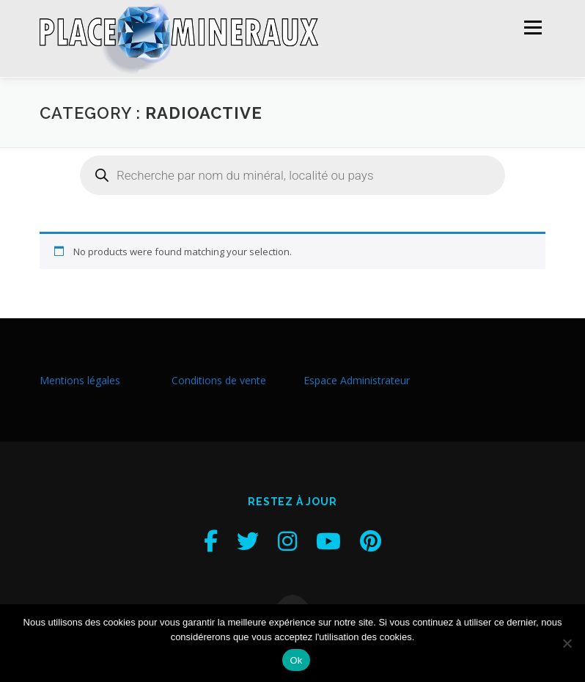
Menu (532, 27)
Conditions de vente (219, 379)
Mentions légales (80, 379)
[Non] (566, 643)
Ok (296, 660)
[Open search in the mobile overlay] (292, 174)
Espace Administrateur (356, 379)
